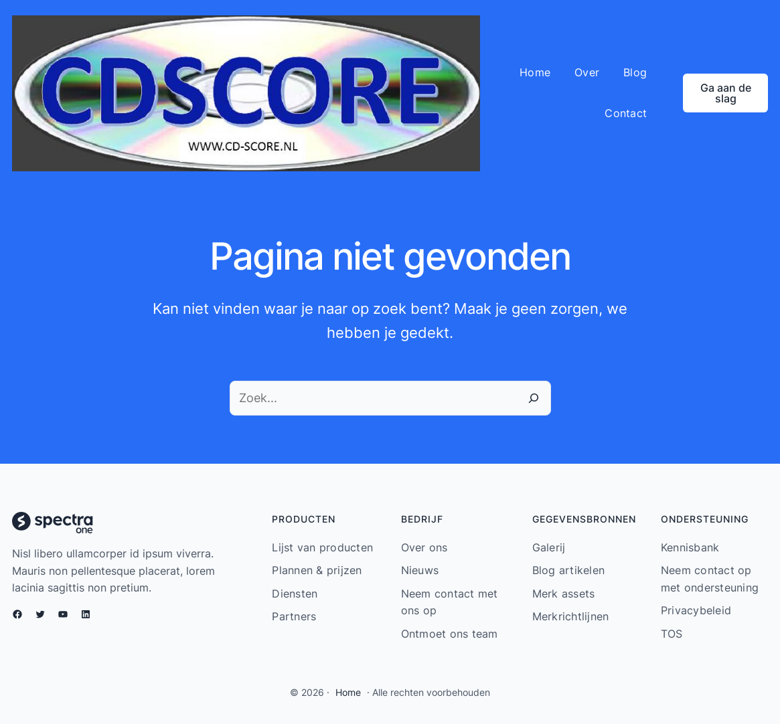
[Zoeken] (534, 398)
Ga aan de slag (725, 93)
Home (348, 692)
